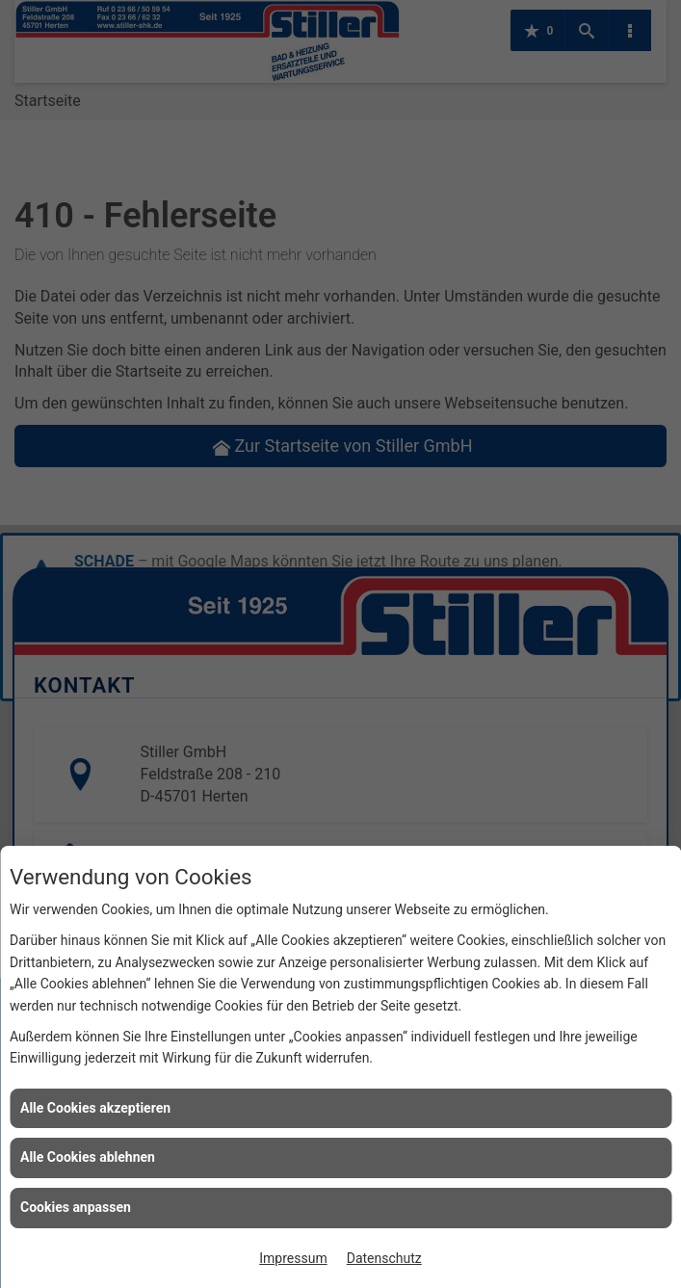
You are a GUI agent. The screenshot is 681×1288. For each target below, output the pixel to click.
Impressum (293, 1258)
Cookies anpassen (75, 1207)
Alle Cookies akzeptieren (95, 1108)
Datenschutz (384, 1258)
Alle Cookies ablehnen (87, 1157)
